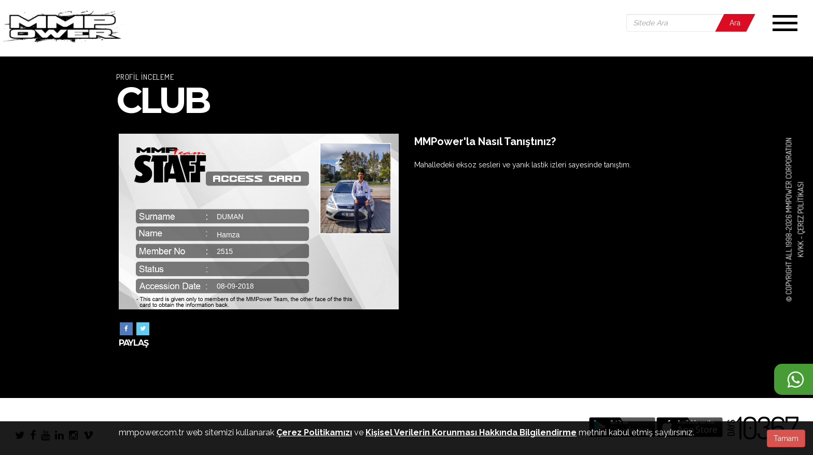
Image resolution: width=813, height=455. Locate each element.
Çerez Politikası (800, 208)
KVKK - (800, 246)
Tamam (786, 438)
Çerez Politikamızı (314, 432)
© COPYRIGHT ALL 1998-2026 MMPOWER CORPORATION (789, 220)
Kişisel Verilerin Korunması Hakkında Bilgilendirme (471, 432)
